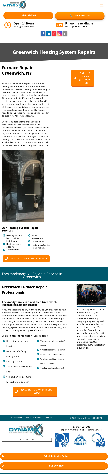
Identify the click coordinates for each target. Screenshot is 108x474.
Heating (27, 418)
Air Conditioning (16, 418)
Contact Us (48, 418)
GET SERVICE (80, 15)
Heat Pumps (36, 418)
